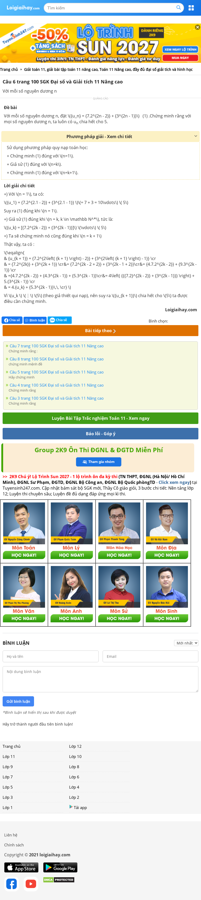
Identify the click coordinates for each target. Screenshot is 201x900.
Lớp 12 (75, 746)
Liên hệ (10, 834)
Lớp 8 (74, 766)
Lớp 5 (8, 787)
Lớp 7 (8, 776)
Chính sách (14, 844)
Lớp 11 (9, 756)
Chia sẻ (12, 320)
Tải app (78, 807)
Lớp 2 (74, 797)
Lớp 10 (75, 756)
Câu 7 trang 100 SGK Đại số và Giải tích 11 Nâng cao (57, 345)
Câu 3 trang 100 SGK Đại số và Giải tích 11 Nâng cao (57, 398)
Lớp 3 (8, 797)
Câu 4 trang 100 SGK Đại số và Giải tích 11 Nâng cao (57, 385)
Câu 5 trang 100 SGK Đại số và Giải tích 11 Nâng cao (57, 372)
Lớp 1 (8, 807)
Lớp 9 (8, 766)
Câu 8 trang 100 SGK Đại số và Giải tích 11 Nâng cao (57, 358)
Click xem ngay (174, 482)
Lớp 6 (74, 776)
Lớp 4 (74, 787)
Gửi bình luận (18, 701)
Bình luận (35, 320)
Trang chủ (11, 746)
